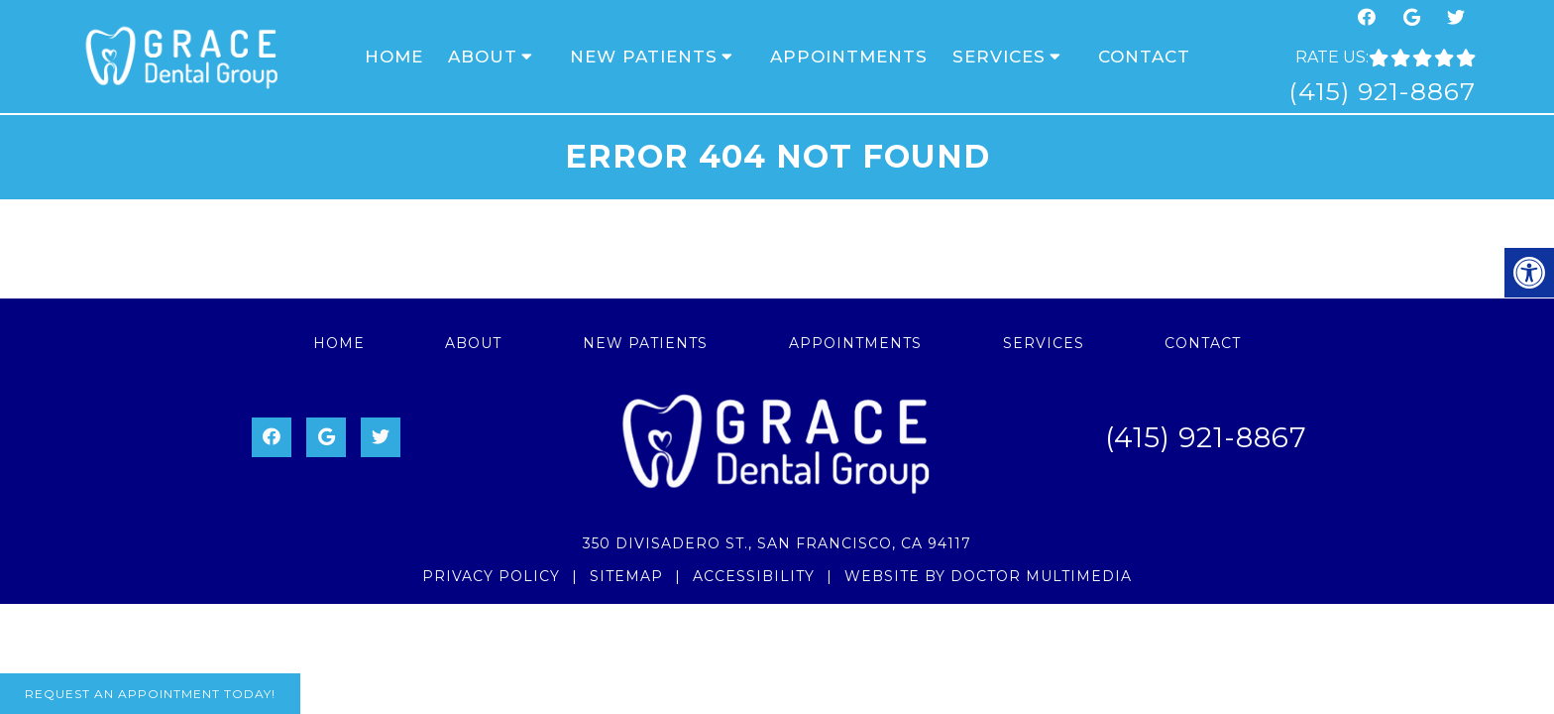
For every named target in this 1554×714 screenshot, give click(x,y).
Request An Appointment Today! (150, 693)
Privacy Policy (491, 576)
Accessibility (754, 576)
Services (999, 56)
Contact (1144, 56)
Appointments (849, 56)
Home (394, 56)
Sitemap (626, 576)
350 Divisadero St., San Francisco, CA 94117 (777, 543)
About (482, 56)
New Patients (644, 56)
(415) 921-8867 (1382, 91)
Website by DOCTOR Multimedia (988, 576)
